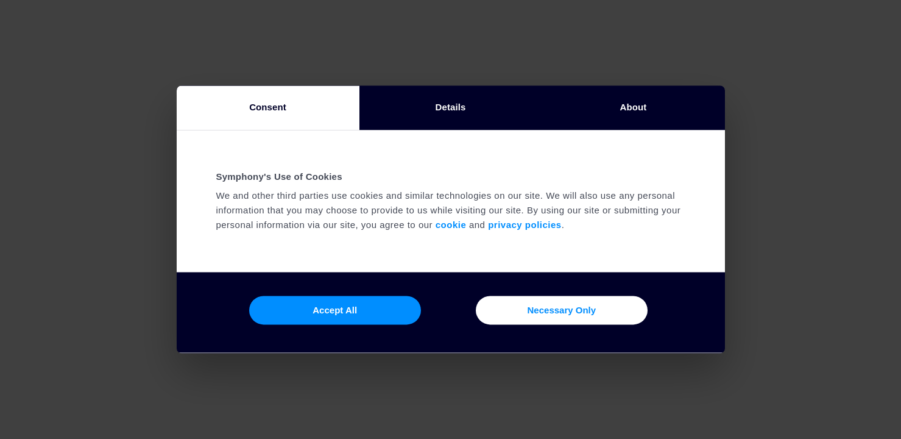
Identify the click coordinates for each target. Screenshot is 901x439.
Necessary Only (562, 310)
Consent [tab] (267, 107)
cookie (451, 225)
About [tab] (633, 107)
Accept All (335, 310)
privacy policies (525, 225)
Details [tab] (451, 107)
